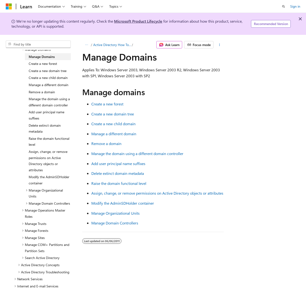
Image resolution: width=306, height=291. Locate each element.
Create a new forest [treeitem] (43, 63)
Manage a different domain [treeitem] (48, 85)
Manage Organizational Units (115, 213)
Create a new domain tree (112, 113)
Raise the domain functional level (118, 183)
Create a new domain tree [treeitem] (47, 70)
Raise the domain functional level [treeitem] (49, 141)
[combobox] (38, 44)
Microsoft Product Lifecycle (138, 21)
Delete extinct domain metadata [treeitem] (45, 128)
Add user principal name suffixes (118, 163)
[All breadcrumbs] (86, 45)
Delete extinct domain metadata (117, 173)
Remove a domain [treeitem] (42, 92)
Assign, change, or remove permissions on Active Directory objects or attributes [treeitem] (48, 160)
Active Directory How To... (112, 44)
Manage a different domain (113, 133)
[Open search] (283, 6)
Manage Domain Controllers (114, 222)
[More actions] (219, 45)
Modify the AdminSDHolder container (122, 203)
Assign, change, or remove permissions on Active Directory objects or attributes (157, 193)
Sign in (295, 6)
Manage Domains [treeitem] (42, 56)
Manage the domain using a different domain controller (137, 153)
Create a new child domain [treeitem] (48, 77)
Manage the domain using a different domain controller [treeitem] (49, 102)
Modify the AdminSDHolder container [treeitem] (49, 180)
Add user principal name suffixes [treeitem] (46, 115)
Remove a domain (106, 143)
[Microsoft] (9, 6)
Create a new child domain (113, 123)
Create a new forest (107, 103)
